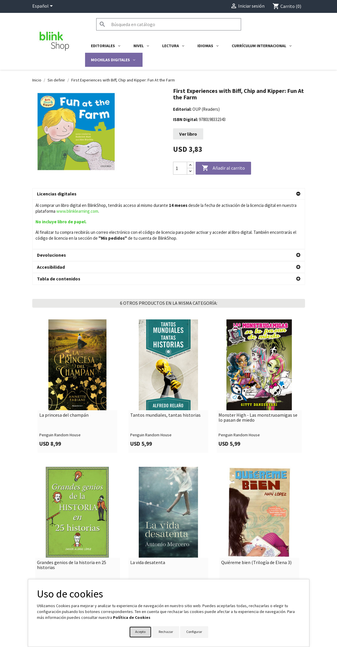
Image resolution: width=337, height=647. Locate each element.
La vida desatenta (147, 513)
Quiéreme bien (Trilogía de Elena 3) (256, 513)
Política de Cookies (131, 617)
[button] (168, 194)
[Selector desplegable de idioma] (43, 6)
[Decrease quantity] (190, 171)
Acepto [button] (140, 631)
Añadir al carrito (223, 168)
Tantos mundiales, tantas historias (165, 365)
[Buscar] (168, 24)
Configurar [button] (194, 631)
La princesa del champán (64, 365)
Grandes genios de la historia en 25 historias (71, 515)
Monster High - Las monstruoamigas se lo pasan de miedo (258, 368)
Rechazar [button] (166, 631)
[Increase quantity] (190, 165)
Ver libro (188, 134)
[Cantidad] (180, 168)
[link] (77, 336)
